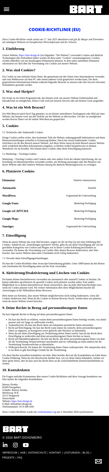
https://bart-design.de (29, 55)
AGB (22, 452)
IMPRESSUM (10, 452)
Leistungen (72, 452)
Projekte (8, 457)
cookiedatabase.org (46, 412)
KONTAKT (55, 452)
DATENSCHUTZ (37, 452)
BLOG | (87, 452)
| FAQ (18, 457)
